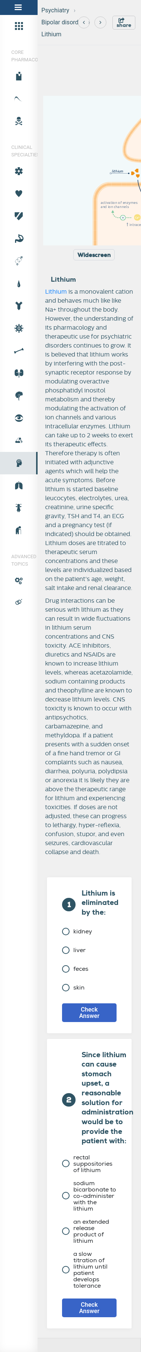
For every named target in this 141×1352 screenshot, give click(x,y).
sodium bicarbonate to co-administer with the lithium (89, 1196)
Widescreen (94, 255)
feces (75, 969)
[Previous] (84, 22)
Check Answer (89, 1012)
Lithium (51, 34)
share (124, 23)
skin (73, 987)
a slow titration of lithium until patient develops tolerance (85, 1270)
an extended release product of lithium (85, 1231)
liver (74, 950)
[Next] (100, 22)
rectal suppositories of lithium (87, 1163)
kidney (77, 931)
